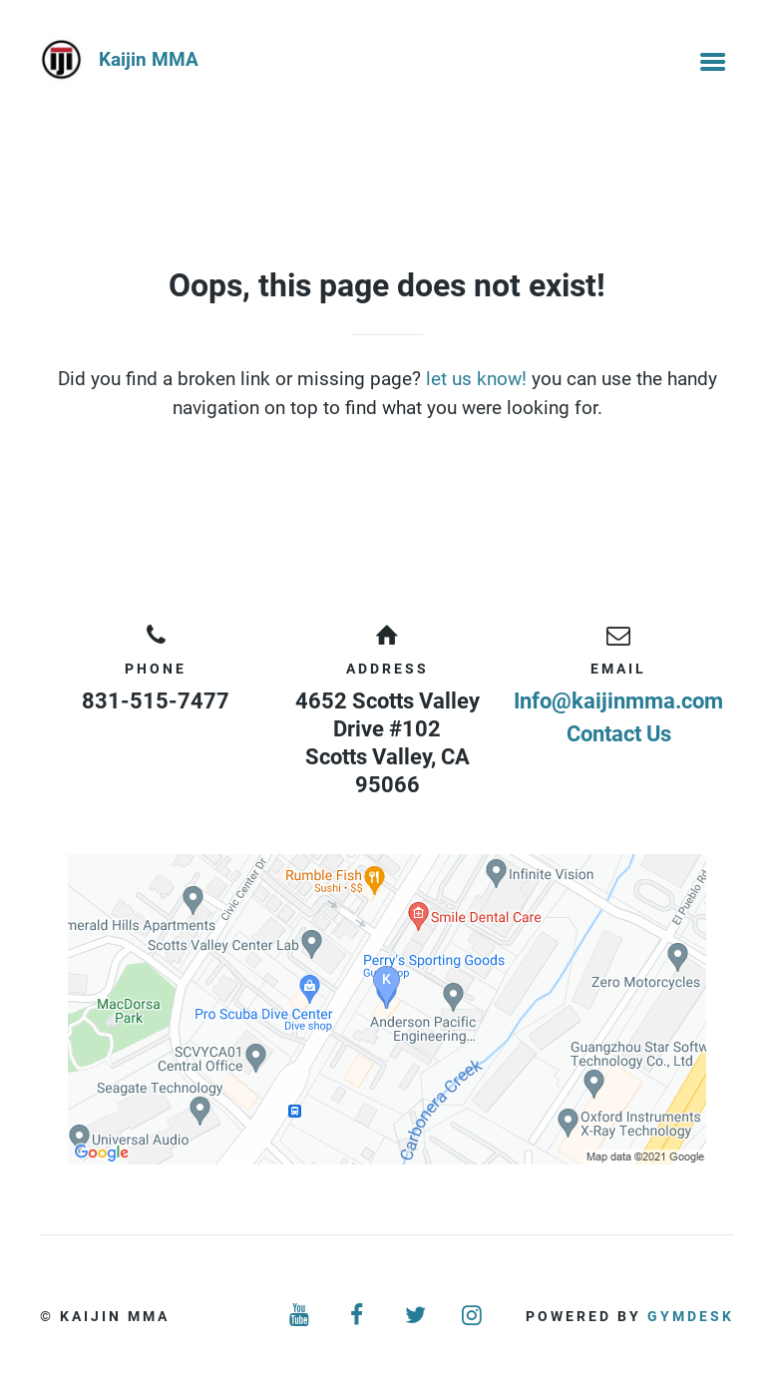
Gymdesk (690, 1316)
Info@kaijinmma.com (618, 701)
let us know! (476, 378)
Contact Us (619, 733)
